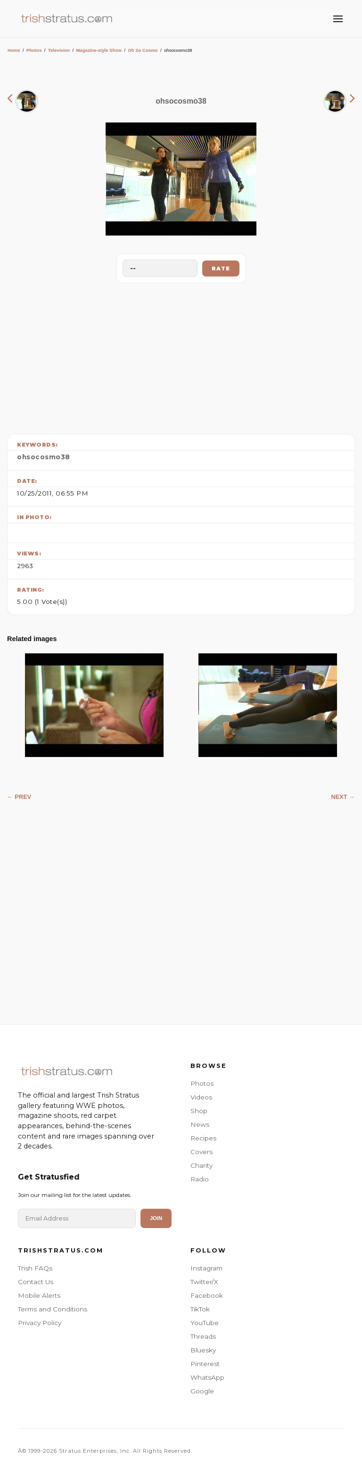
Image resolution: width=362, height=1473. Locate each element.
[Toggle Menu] (338, 19)
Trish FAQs (35, 1268)
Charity (201, 1165)
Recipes (203, 1138)
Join (156, 1218)
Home (14, 50)
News (199, 1124)
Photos (34, 50)
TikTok (200, 1309)
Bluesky (203, 1350)
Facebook (206, 1295)
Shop (198, 1111)
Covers (201, 1152)
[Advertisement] (181, 356)
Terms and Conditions (52, 1309)
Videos (201, 1097)
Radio (199, 1179)
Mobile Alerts (39, 1295)
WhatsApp (207, 1377)
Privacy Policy (39, 1323)
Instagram (206, 1268)
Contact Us (35, 1282)
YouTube (204, 1323)
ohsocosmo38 (43, 457)
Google (202, 1391)
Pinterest (205, 1363)
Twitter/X (204, 1282)
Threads (203, 1336)
